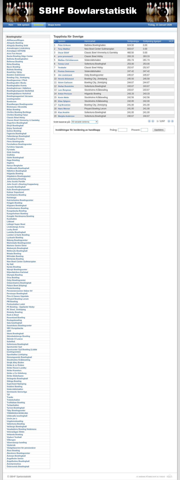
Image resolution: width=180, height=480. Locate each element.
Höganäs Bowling (15, 173)
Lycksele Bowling (15, 237)
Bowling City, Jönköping (18, 77)
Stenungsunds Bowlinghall (19, 357)
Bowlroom (11, 101)
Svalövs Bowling (14, 386)
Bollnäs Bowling (14, 69)
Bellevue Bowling (15, 61)
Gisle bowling (13, 152)
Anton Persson (65, 94)
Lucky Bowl (12, 229)
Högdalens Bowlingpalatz (18, 176)
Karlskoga (11, 197)
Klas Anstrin (63, 112)
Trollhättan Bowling (16, 402)
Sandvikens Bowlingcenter (19, 325)
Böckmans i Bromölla (17, 107)
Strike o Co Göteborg (17, 373)
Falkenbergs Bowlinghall (18, 136)
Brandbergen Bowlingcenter (20, 104)
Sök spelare (23, 25)
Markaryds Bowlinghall (17, 248)
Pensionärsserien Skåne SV (20, 291)
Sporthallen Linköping (17, 354)
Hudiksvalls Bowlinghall (18, 168)
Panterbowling (13, 288)
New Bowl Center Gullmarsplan (21, 261)
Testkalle (62, 67)
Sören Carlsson (65, 82)
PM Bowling (12, 301)
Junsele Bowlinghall (16, 187)
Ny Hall (10, 264)
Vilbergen (11, 440)
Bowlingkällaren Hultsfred (19, 93)
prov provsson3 (65, 56)
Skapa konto (54, 25)
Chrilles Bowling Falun (17, 115)
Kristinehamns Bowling (17, 208)
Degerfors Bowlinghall (17, 123)
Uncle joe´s (12, 418)
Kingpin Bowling (14, 203)
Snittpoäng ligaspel (153, 41)
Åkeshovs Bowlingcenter (18, 453)
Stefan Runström (66, 86)
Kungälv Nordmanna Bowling (20, 216)
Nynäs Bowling (14, 267)
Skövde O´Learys (15, 339)
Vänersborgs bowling (17, 442)
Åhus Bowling (13, 450)
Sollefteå (11, 341)
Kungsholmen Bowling (17, 213)
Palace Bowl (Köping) (17, 285)
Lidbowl (10, 221)
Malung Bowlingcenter (17, 240)
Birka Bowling (13, 64)
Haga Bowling (13, 160)
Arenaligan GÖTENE (16, 51)
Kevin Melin (63, 97)
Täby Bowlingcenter (16, 410)
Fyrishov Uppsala (15, 147)
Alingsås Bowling (15, 43)
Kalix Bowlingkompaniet (18, 189)
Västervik (11, 445)
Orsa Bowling (13, 277)
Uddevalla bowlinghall (17, 416)
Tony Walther (64, 49)
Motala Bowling (14, 253)
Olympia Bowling (15, 275)
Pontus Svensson (66, 71)
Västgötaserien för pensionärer (21, 448)
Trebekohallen (13, 400)
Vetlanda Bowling (15, 434)
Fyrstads (11, 149)
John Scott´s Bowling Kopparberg (22, 184)
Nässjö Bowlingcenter (17, 269)
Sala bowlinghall (14, 323)
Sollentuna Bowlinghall (17, 344)
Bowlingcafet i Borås (16, 83)
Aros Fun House (14, 53)
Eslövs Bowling (14, 131)
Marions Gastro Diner (17, 245)
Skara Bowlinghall (15, 333)
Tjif (8, 394)
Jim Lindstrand (65, 75)
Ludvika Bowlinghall (16, 232)
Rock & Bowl (13, 315)
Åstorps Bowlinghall (16, 456)
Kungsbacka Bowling (17, 211)
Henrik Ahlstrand (66, 79)
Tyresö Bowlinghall (16, 408)
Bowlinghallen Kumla (17, 85)
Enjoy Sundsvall (14, 128)
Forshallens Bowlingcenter (19, 144)
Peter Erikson (64, 45)
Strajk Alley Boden (15, 362)
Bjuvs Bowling (13, 67)
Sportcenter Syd (14, 347)
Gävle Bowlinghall (15, 157)
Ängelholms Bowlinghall (18, 461)
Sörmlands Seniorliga (17, 392)
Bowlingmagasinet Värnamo (20, 96)
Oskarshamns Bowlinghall (19, 283)
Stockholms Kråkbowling (18, 360)
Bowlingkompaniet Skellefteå (20, 91)
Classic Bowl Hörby (16, 117)
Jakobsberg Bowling (16, 179)
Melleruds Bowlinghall (17, 251)
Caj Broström (64, 105)
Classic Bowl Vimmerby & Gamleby (23, 120)
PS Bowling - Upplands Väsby (21, 307)
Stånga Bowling (14, 381)
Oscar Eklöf (63, 53)
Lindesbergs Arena (15, 227)
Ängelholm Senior (15, 458)
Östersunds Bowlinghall (18, 466)
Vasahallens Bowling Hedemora (21, 429)
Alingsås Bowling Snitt (17, 45)
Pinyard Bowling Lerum (18, 299)
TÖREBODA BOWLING (17, 413)
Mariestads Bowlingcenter (19, 243)
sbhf (9, 331)
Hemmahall (90, 41)
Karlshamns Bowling (16, 195)
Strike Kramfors (14, 370)
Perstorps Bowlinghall (17, 293)
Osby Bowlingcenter (16, 280)
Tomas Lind (63, 64)
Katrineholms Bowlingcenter (20, 200)
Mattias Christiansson (68, 60)
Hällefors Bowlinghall (17, 171)
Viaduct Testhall (14, 437)
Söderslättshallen (15, 389)
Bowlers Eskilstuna (16, 75)
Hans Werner (64, 109)
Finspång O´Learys (16, 139)
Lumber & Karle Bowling (18, 235)
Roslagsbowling (14, 320)
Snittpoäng (133, 41)
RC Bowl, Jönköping (16, 309)
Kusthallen (12, 219)
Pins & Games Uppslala (18, 296)
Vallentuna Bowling (16, 424)
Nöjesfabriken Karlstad (17, 272)
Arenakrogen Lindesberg (18, 48)
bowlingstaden (13, 99)
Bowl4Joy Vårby (14, 72)
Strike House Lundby (16, 368)
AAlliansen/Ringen (15, 40)
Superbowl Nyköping (16, 384)
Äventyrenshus (14, 464)
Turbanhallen (13, 405)
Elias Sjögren (64, 101)
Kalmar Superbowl (15, 192)
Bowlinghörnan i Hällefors (19, 88)
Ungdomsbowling (15, 421)
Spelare (62, 41)
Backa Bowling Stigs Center (20, 56)
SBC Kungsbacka (15, 328)
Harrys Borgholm (15, 165)
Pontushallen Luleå (16, 304)
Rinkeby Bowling (15, 312)
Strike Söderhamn (15, 376)
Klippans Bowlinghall (17, 205)
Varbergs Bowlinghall (17, 426)
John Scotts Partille (16, 181)
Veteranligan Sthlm (15, 432)
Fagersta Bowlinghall (17, 133)
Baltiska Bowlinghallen (17, 59)
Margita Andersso (66, 116)
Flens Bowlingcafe (15, 141)
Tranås (10, 397)
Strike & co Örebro (15, 365)
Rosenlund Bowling (16, 317)
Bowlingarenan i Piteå (17, 80)
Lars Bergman (64, 90)
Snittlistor (39, 25)
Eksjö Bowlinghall (15, 125)
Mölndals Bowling (15, 256)
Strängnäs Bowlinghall (17, 378)
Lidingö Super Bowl (16, 224)
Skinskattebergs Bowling (18, 336)
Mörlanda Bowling (15, 259)
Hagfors (10, 163)
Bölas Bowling (13, 109)
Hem (11, 25)
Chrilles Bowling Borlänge (19, 112)
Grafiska (11, 155)
